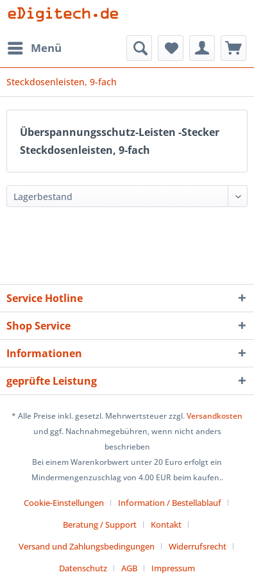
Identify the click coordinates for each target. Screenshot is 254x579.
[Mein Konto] (202, 48)
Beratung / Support (100, 524)
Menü (35, 46)
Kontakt (166, 524)
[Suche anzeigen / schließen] (139, 48)
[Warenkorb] (233, 48)
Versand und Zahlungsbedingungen (87, 546)
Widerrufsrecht (197, 546)
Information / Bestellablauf (169, 502)
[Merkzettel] (170, 48)
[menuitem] (34, 48)
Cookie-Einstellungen (64, 502)
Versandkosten (214, 415)
